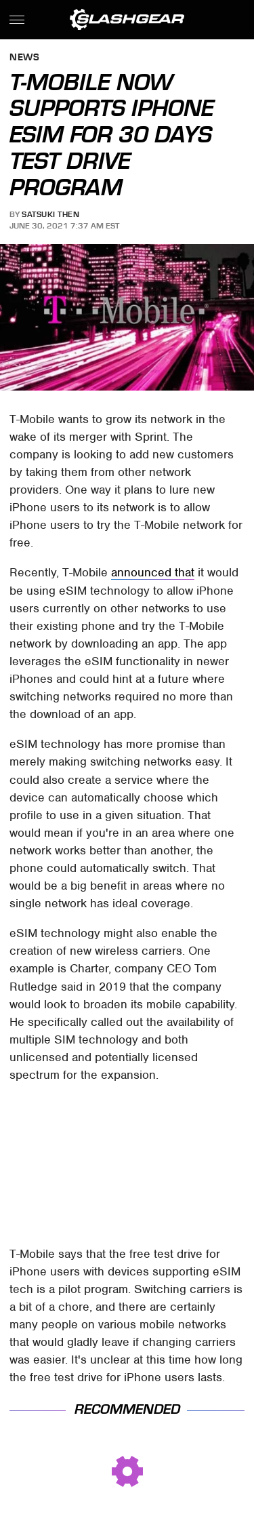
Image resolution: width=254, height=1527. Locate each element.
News (24, 58)
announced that (152, 572)
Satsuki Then (50, 214)
